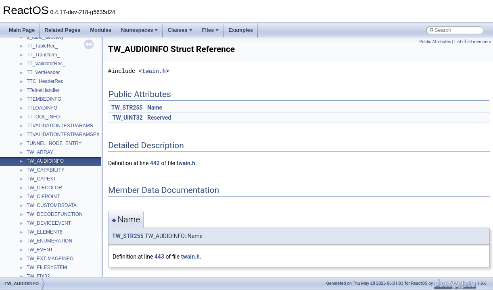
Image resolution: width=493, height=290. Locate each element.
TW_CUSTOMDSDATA (52, 205)
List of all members (472, 41)
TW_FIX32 (38, 276)
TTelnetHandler (43, 90)
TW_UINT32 (128, 117)
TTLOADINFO (42, 108)
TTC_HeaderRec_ (46, 81)
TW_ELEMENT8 (45, 232)
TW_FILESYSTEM (47, 267)
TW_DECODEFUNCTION (55, 214)
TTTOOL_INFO (43, 117)
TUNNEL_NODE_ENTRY (54, 143)
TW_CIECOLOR (44, 188)
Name (154, 107)
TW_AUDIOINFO (45, 161)
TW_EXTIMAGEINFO (50, 258)
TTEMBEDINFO (44, 99)
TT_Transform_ (43, 55)
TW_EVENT (40, 250)
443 (159, 256)
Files (210, 30)
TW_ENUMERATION (49, 241)
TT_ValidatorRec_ (46, 63)
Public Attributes (435, 41)
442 (155, 163)
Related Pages (62, 30)
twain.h (154, 71)
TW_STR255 (127, 107)
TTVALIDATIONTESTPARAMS (60, 125)
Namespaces (139, 30)
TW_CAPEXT (41, 179)
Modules (100, 30)
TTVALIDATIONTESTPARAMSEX (63, 134)
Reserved (159, 117)
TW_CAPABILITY (46, 170)
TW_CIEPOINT (43, 196)
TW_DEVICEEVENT (49, 223)
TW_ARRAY (40, 152)
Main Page (22, 30)
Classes (179, 30)
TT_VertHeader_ (45, 72)
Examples (240, 30)
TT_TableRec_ (42, 46)
